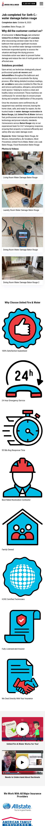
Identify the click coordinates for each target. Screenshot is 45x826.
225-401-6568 (29, 3)
